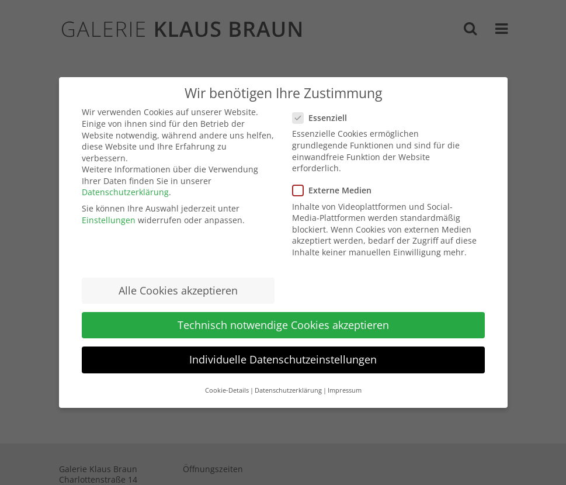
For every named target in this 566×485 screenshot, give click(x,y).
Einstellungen (109, 220)
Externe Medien (336, 190)
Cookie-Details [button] (227, 390)
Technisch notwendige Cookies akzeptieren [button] (283, 325)
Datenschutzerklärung (125, 192)
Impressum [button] (345, 390)
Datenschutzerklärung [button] (288, 390)
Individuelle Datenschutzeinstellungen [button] (283, 359)
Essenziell (324, 117)
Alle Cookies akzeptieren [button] (178, 290)
